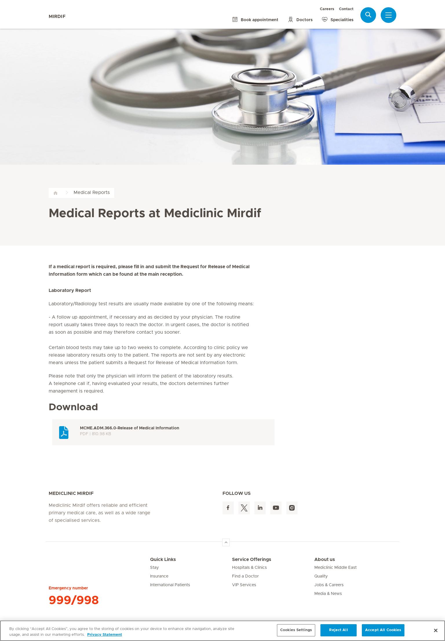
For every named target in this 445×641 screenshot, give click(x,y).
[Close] (435, 630)
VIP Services (244, 585)
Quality (321, 576)
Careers (327, 9)
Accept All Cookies (383, 630)
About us (324, 559)
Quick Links (163, 559)
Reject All (338, 630)
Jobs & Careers (329, 585)
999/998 (74, 600)
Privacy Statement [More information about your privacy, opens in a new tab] (104, 635)
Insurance (159, 576)
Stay (154, 568)
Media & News (328, 594)
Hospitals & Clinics (249, 568)
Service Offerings (251, 559)
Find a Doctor (245, 576)
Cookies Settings (296, 630)
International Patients (170, 585)
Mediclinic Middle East (335, 568)
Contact (346, 9)
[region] (222, 630)
